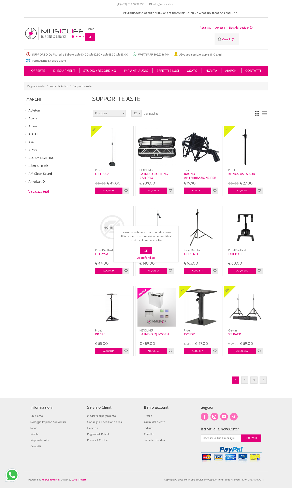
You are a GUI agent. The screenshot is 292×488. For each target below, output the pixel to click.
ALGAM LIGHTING (41, 158)
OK (146, 250)
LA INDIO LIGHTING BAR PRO (154, 176)
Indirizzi (148, 428)
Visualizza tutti (38, 191)
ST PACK (234, 334)
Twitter (214, 416)
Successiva (263, 380)
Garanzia (92, 428)
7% (226, 129)
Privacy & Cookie (97, 440)
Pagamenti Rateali (98, 434)
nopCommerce (50, 479)
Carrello (149, 434)
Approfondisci (146, 258)
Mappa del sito (39, 440)
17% (93, 129)
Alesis (32, 150)
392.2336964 (162, 54)
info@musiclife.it (163, 4)
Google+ (234, 416)
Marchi (34, 434)
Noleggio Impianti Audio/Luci (48, 422)
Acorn (32, 118)
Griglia (256, 113)
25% (227, 290)
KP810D (189, 334)
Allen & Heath (38, 166)
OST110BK (102, 174)
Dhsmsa (101, 254)
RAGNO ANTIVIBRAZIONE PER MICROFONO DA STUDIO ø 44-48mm (200, 180)
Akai (31, 142)
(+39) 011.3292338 (132, 4)
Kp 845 (100, 334)
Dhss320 (191, 254)
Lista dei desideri (154, 440)
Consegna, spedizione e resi (104, 422)
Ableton (34, 110)
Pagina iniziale (36, 86)
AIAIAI (33, 134)
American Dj (36, 181)
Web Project (79, 479)
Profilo (148, 416)
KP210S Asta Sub (241, 174)
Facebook (204, 416)
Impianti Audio (59, 86)
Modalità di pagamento (101, 416)
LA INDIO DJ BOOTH (154, 334)
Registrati (205, 27)
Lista (264, 113)
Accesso (220, 27)
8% (182, 289)
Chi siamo (36, 416)
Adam (32, 126)
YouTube (224, 416)
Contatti (35, 446)
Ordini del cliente (154, 422)
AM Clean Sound (40, 174)
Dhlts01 (235, 254)
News (33, 428)
